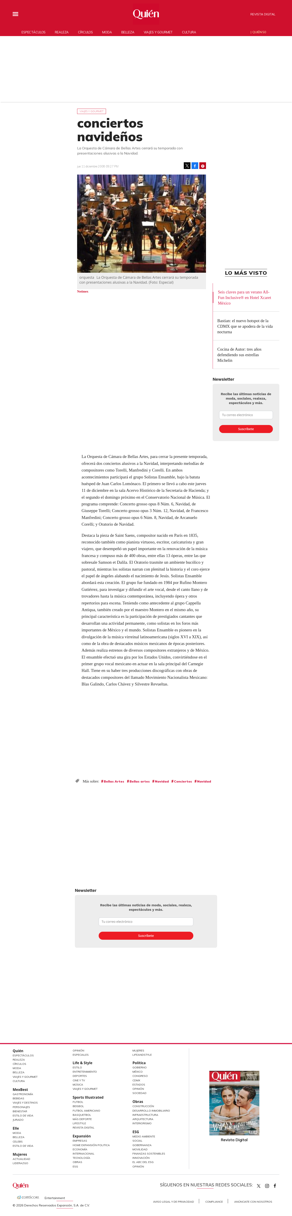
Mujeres (20, 1154)
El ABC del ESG (143, 1162)
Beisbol (78, 1106)
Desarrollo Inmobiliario (151, 1110)
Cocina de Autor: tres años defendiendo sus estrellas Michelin (239, 355)
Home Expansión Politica (91, 1145)
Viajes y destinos (25, 1102)
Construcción (143, 1106)
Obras (77, 1162)
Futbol (78, 1102)
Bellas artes (140, 781)
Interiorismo (142, 1123)
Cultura (189, 32)
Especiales (81, 1054)
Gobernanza (142, 1145)
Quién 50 (259, 32)
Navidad (162, 781)
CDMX (136, 1080)
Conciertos (183, 781)
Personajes (21, 1107)
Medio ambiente (143, 1136)
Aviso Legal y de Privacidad (173, 1201)
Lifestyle (79, 1123)
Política (139, 1062)
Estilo (77, 1067)
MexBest (20, 1089)
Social (137, 1140)
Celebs (18, 1141)
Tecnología (81, 1157)
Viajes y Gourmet (25, 1076)
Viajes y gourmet (158, 32)
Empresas (80, 1140)
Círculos (85, 32)
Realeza (62, 32)
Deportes (80, 1076)
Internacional (83, 1153)
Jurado (18, 1119)
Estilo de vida (23, 1145)
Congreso (140, 1076)
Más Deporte (82, 1119)
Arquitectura (142, 1119)
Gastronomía (23, 1094)
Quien (258, 1186)
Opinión (78, 1050)
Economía (80, 1149)
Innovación (141, 1157)
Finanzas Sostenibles (148, 1153)
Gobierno (139, 1067)
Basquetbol (82, 1114)
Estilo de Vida (23, 1115)
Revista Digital (262, 14)
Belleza (127, 32)
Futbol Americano (86, 1110)
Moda (107, 32)
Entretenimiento (85, 1071)
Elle (16, 1128)
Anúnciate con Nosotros (253, 1201)
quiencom (271, 1185)
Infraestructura (145, 1114)
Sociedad (139, 1093)
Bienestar (20, 1111)
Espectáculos (34, 32)
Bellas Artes (114, 781)
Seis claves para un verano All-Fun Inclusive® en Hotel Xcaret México (244, 297)
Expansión (82, 1136)
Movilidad (140, 1149)
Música (78, 1084)
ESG (75, 1166)
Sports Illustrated (88, 1097)
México (137, 1071)
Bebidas (18, 1098)
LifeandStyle (142, 1054)
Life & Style (82, 1062)
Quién (18, 1050)
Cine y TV (79, 1080)
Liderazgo (20, 1163)
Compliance (214, 1201)
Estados (138, 1084)
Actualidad (21, 1159)
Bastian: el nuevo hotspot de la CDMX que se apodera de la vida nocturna (245, 326)
